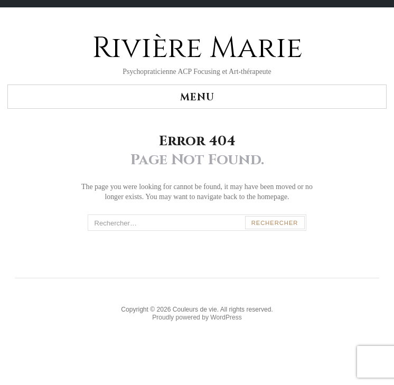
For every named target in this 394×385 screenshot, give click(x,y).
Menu (197, 97)
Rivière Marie (197, 48)
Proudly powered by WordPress (197, 317)
